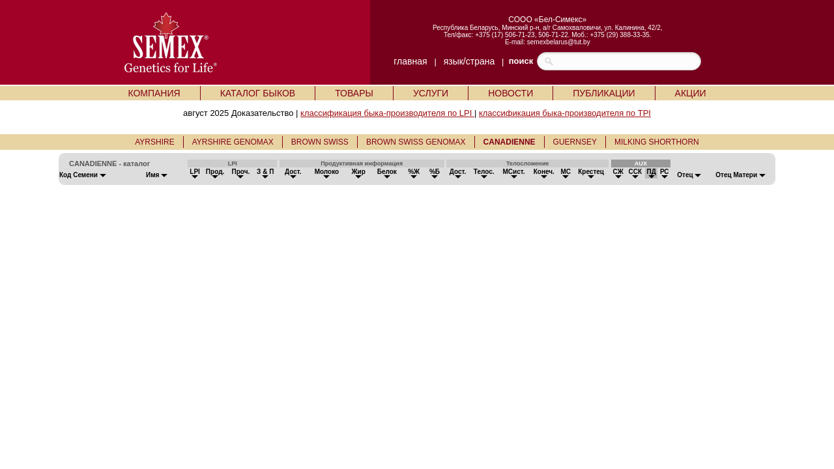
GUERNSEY (575, 142)
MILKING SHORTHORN (656, 142)
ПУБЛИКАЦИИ (604, 93)
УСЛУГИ (430, 93)
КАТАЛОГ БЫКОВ (258, 93)
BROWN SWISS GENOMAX (416, 142)
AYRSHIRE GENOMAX (233, 142)
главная (410, 61)
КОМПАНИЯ (154, 93)
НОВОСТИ (510, 93)
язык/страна (469, 61)
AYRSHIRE (154, 142)
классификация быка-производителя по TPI (565, 113)
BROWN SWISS (320, 142)
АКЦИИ (690, 93)
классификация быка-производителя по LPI (387, 113)
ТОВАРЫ (354, 93)
